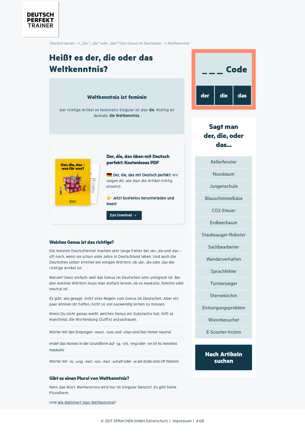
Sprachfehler (224, 271)
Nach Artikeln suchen (223, 357)
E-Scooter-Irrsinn (223, 332)
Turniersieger (223, 283)
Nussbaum (223, 174)
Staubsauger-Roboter (224, 235)
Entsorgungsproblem (223, 308)
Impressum (182, 421)
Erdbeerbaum (223, 223)
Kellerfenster (224, 162)
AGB (200, 421)
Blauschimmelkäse (224, 198)
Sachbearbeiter (223, 247)
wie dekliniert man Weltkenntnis (86, 402)
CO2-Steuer (223, 211)
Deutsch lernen (62, 43)
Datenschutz (157, 421)
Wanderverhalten (223, 259)
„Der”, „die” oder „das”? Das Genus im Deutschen (121, 43)
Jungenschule (224, 186)
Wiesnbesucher (223, 320)
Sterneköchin (223, 296)
